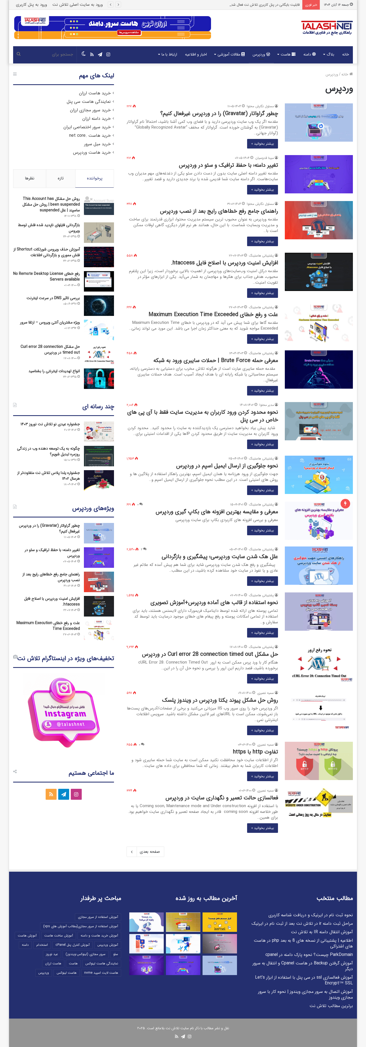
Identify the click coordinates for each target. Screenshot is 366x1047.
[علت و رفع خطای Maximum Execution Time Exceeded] (319, 323)
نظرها (29, 178)
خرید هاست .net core (90, 135)
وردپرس (261, 54)
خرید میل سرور (97, 144)
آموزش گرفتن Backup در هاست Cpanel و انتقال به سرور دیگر (303, 966)
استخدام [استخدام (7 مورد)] (42, 944)
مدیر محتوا (266, 405)
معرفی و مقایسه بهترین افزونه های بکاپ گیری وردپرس (217, 512)
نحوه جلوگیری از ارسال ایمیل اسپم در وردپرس (227, 466)
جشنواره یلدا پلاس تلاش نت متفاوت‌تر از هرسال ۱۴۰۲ (48, 476)
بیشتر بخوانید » (262, 144)
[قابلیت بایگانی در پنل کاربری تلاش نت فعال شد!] (183, 922)
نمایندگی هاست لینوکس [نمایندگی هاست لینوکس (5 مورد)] (101, 963)
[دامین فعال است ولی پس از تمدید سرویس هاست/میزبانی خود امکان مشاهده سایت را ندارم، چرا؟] (183, 943)
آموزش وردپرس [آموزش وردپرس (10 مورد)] (107, 944)
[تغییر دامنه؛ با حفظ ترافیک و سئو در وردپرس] (319, 174)
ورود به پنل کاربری (31, 4)
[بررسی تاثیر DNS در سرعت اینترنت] (99, 305)
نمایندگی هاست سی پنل (89, 101)
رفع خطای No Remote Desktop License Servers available (46, 277)
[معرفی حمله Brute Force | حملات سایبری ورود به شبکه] (319, 369)
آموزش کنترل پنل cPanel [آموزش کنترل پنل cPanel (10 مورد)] (72, 944)
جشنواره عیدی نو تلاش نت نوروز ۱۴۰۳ (50, 424)
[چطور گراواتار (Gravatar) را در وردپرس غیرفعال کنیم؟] (319, 122)
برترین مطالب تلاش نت (331, 1006)
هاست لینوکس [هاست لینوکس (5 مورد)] (67, 972)
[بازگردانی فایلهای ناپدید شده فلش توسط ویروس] (99, 232)
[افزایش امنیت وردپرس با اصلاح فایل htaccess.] (319, 272)
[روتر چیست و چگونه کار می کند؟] (146, 922)
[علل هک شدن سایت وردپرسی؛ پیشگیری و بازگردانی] (319, 565)
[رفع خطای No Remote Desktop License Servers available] (99, 281)
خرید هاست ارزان (95, 93)
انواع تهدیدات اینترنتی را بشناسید (54, 371)
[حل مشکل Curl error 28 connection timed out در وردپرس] (319, 663)
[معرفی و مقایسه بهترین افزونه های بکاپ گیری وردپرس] (319, 521)
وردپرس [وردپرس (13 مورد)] (43, 972)
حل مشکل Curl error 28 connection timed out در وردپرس (210, 654)
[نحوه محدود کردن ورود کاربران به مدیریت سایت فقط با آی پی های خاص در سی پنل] (319, 421)
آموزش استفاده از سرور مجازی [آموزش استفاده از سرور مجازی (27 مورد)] (98, 917)
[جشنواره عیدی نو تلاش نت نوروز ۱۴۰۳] (99, 431)
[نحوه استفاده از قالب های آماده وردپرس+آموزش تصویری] (319, 611)
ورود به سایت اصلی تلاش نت (77, 4)
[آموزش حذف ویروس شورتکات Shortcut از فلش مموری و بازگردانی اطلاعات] (99, 257)
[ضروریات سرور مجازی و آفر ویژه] (146, 965)
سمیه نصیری (265, 693)
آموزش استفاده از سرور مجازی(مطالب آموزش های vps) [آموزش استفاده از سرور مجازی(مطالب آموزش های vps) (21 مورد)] (80, 926)
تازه (61, 178)
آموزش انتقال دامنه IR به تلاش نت (322, 932)
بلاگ (330, 54)
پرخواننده (95, 178)
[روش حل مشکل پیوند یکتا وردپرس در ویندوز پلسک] (319, 709)
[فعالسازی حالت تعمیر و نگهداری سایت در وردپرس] (319, 807)
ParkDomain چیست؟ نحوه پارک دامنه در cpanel (309, 955)
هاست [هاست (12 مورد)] (73, 963)
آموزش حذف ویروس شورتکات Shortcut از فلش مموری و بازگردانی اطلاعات (46, 252)
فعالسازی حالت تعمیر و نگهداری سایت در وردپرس (221, 798)
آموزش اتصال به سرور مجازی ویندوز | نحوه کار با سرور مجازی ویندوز (305, 994)
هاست (288, 54)
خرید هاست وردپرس (92, 152)
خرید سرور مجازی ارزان (90, 110)
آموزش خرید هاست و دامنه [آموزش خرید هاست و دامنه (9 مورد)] (99, 935)
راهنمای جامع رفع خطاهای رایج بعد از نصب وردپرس (219, 211)
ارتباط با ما (169, 54)
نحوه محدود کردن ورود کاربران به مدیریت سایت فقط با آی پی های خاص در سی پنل (202, 416)
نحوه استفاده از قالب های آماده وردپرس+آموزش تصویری (214, 602)
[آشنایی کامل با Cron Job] (220, 943)
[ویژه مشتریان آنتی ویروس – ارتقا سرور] (99, 330)
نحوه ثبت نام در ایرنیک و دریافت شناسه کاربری (310, 915)
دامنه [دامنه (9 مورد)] (25, 944)
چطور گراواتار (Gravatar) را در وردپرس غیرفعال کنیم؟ (219, 113)
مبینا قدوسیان (264, 158)
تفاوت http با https (255, 752)
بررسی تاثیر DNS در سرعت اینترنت (53, 298)
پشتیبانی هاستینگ (261, 255)
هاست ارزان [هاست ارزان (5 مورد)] (53, 963)
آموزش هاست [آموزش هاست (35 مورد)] (27, 935)
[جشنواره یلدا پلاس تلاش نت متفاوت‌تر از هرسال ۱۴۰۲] (99, 480)
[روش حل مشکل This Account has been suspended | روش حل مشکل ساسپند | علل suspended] (99, 205)
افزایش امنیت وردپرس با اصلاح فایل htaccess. (224, 263)
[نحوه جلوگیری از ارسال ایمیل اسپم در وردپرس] (319, 475)
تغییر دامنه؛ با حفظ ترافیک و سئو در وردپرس (228, 165)
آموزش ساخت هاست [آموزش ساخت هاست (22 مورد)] (58, 935)
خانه (345, 54)
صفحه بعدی (145, 852)
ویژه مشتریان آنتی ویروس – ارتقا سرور (50, 322)
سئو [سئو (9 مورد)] (115, 954)
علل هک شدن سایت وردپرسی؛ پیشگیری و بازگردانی (220, 556)
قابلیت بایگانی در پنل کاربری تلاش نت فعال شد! (265, 5)
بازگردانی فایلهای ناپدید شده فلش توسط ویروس (49, 228)
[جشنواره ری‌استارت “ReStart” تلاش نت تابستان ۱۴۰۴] (146, 943)
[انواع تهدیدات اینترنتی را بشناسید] (99, 378)
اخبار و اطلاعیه (196, 54)
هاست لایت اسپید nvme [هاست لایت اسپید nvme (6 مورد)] (101, 972)
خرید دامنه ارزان (96, 118)
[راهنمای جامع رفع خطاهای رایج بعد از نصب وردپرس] (319, 220)
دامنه (309, 54)
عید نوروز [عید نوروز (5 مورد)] (52, 954)
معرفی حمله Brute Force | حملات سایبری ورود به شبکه (215, 360)
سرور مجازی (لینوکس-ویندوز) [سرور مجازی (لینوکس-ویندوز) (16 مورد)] (86, 954)
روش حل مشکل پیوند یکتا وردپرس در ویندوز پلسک (220, 700)
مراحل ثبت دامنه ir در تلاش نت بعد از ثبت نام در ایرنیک (302, 923)
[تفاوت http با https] (319, 761)
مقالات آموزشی (231, 54)
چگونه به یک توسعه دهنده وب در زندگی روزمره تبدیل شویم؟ (48, 451)
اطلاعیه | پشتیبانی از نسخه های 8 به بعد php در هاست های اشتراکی (303, 943)
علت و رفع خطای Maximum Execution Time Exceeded (213, 314)
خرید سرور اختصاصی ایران (87, 127)
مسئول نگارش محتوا (260, 106)
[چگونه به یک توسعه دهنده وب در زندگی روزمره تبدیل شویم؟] (99, 456)
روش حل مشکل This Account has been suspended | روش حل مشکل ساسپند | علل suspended (51, 204)
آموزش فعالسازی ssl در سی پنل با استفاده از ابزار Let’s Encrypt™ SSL (304, 980)
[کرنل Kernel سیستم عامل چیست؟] (220, 922)
